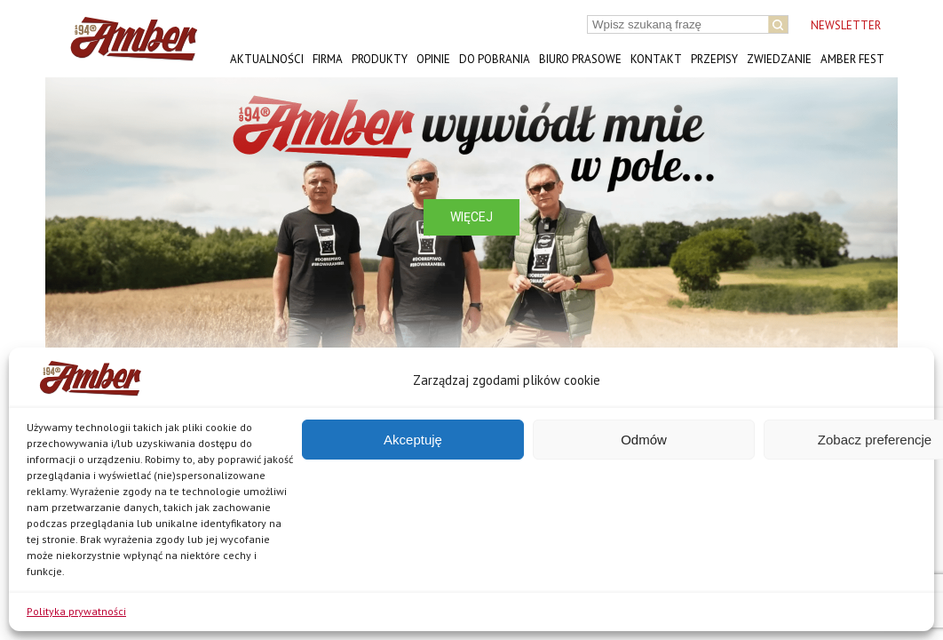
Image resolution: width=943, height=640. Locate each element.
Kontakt (656, 59)
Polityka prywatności (76, 611)
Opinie (433, 59)
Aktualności (267, 59)
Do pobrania (494, 59)
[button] (73, 216)
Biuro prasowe (580, 59)
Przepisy (714, 59)
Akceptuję (413, 439)
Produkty (380, 59)
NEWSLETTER (846, 25)
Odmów (644, 439)
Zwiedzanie (779, 59)
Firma (328, 59)
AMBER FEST (852, 59)
